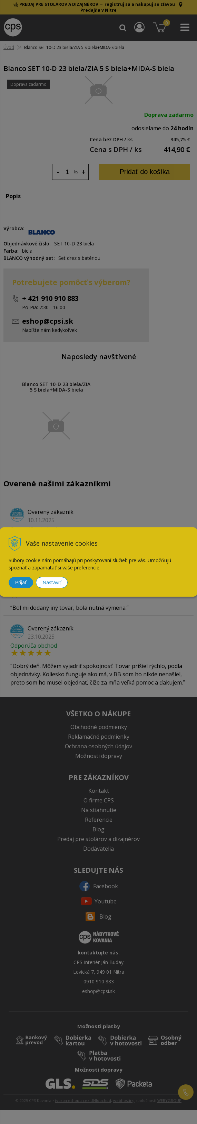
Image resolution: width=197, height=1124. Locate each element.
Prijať (21, 582)
